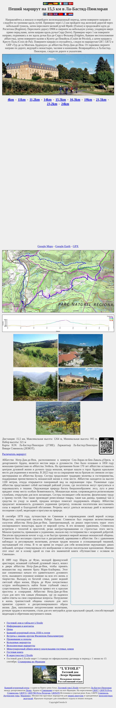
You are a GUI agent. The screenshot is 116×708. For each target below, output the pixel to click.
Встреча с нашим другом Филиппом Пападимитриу (35, 635)
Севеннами (47, 690)
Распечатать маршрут (14, 454)
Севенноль (103, 693)
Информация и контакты (20, 626)
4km (11, 99)
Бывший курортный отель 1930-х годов (28, 632)
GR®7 (95, 690)
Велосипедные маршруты (21, 645)
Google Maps (45, 246)
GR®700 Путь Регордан (39, 693)
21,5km (101, 99)
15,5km (61, 99)
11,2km (35, 99)
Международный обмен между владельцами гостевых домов (40, 648)
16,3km (75, 99)
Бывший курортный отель (16, 687)
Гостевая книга (15, 652)
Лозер (28, 690)
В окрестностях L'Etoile (20, 655)
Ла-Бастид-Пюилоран (101, 687)
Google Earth (62, 246)
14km (48, 99)
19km (88, 99)
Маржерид (26, 695)
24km (65, 104)
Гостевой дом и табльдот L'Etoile (25, 622)
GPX (75, 246)
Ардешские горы (11, 695)
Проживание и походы (19, 639)
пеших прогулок (75, 695)
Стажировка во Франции (31, 661)
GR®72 (23, 693)
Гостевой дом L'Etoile (68, 687)
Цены (10, 629)
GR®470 (55, 693)
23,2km (52, 104)
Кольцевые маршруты (19, 642)
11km (22, 99)
